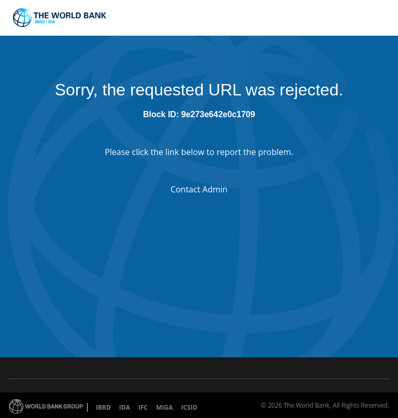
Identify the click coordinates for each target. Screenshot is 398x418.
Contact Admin (199, 189)
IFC (143, 407)
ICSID (189, 407)
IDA (124, 407)
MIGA (164, 407)
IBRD (103, 407)
